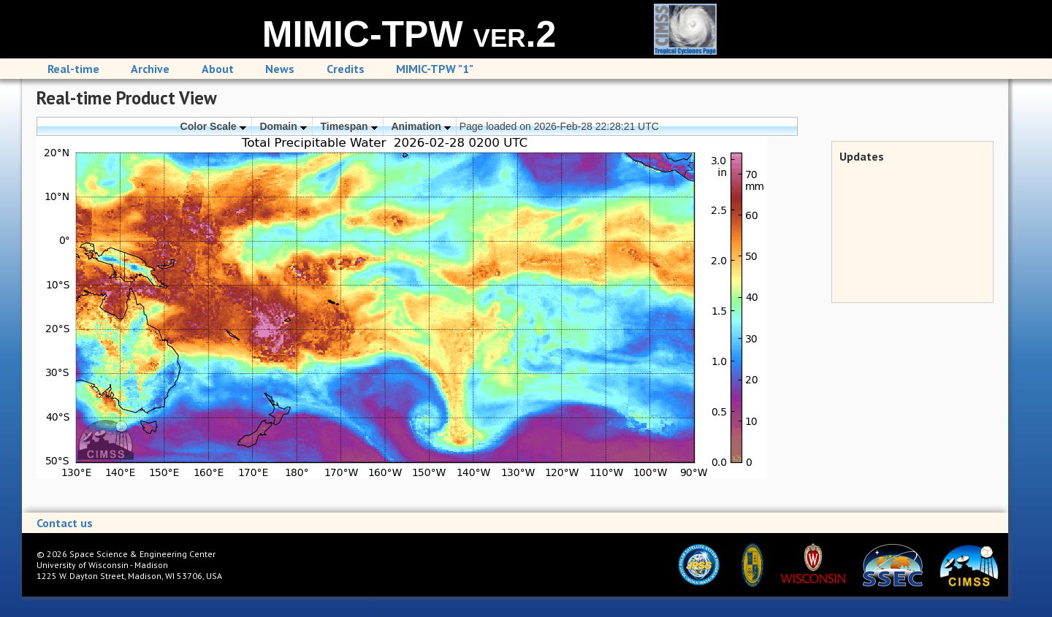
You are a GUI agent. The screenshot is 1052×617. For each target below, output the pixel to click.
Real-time (73, 68)
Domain (282, 126)
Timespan (349, 126)
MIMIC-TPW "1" (434, 68)
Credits (346, 68)
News (279, 68)
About (218, 68)
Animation (420, 126)
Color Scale (213, 126)
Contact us (65, 523)
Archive (150, 68)
